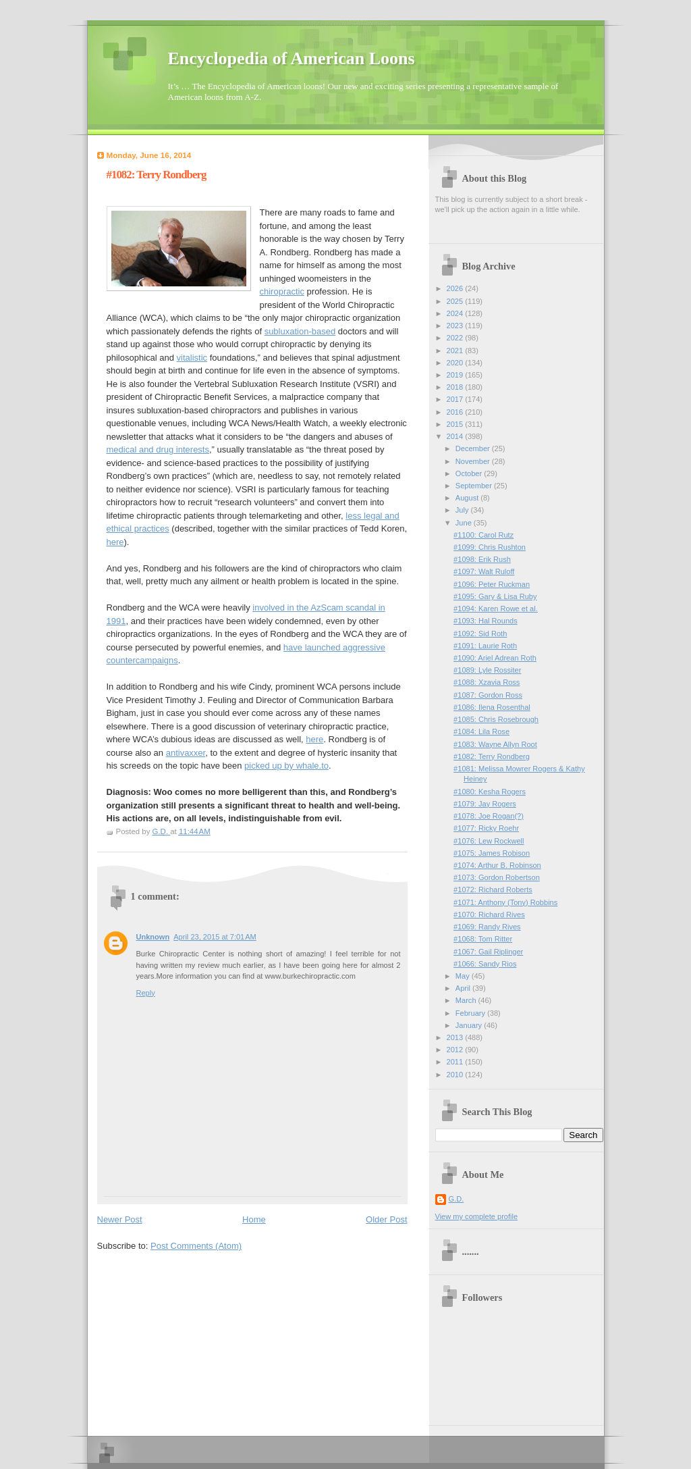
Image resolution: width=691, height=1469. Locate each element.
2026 (456, 288)
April (463, 988)
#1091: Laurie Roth (485, 646)
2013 (456, 1037)
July (463, 510)
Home (254, 1219)
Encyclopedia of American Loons (291, 58)
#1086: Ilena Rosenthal (491, 707)
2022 (456, 338)
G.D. (456, 1199)
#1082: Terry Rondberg (491, 756)
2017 (456, 399)
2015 (456, 424)
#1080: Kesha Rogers (489, 792)
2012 (456, 1050)
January (469, 1025)
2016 (456, 412)
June (464, 523)
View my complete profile (476, 1216)
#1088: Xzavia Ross (486, 682)
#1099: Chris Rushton (489, 547)
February (471, 1013)
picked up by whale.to (286, 766)
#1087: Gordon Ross (487, 695)
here (115, 542)
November (473, 461)
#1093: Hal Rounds (485, 621)
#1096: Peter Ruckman (491, 584)
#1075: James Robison (491, 853)
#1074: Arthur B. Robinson (497, 865)
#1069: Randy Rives (486, 927)
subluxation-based (300, 331)
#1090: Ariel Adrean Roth (494, 658)
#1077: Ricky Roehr (486, 828)
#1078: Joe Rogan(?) (488, 816)
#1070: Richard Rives (489, 914)
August (467, 498)
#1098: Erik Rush (482, 559)
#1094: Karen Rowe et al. (495, 608)
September (474, 486)
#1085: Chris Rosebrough (495, 719)
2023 (456, 325)
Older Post (386, 1219)
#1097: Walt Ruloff (483, 571)
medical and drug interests (158, 449)
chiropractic (282, 291)
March (466, 1000)
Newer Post (119, 1219)
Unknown (153, 937)
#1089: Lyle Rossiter (487, 670)
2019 (456, 375)
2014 (456, 436)
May (463, 976)
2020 (456, 363)
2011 (456, 1062)
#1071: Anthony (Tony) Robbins (505, 902)
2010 (456, 1075)
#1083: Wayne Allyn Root (495, 744)
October (469, 473)
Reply (145, 993)
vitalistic (192, 358)
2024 (456, 313)
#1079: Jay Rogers (484, 804)
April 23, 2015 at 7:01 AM (214, 937)
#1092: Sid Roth (480, 633)
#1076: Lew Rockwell (488, 841)
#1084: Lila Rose (481, 731)
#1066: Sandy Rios (484, 964)
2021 (456, 350)
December (473, 448)
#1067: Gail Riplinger (488, 952)
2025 (456, 301)
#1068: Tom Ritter (482, 939)
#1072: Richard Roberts (492, 889)
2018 (456, 387)
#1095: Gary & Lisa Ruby (494, 596)
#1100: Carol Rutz (483, 535)
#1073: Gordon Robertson (496, 877)
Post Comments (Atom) (196, 1246)
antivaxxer (186, 753)
